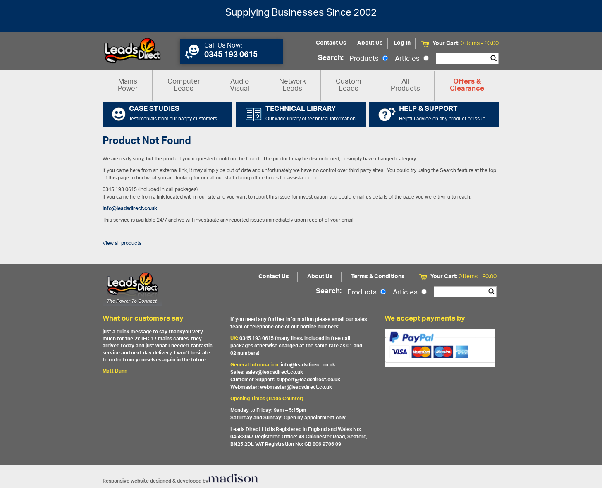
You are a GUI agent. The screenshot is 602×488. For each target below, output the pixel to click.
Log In (402, 43)
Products (368, 59)
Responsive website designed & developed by (180, 481)
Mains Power (128, 85)
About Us (370, 43)
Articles (412, 59)
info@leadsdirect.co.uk (130, 208)
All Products (405, 85)
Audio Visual (239, 85)
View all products (122, 243)
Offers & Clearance (467, 85)
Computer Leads (183, 85)
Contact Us (331, 43)
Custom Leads (348, 85)
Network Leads (292, 85)
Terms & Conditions (378, 276)
